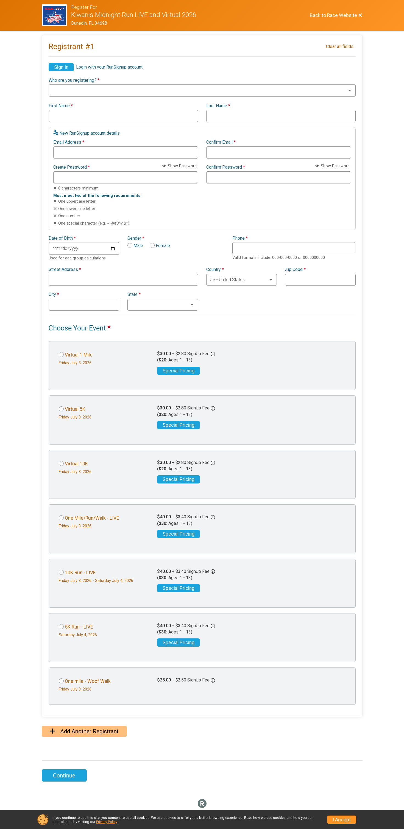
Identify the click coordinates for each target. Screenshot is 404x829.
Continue (64, 775)
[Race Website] (56, 15)
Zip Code (295, 269)
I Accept (342, 819)
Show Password (179, 166)
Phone (240, 238)
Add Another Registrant (84, 731)
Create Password (71, 167)
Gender (135, 238)
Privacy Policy (106, 822)
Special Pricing (178, 371)
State (134, 294)
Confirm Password (225, 167)
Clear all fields (339, 46)
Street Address (65, 269)
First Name (61, 105)
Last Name (218, 105)
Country (215, 269)
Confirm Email (221, 142)
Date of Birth (62, 238)
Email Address (68, 142)
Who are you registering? (74, 80)
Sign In (61, 67)
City (54, 294)
